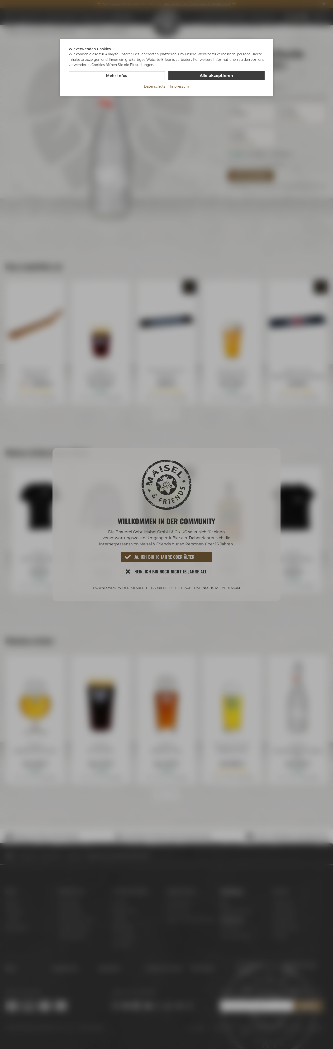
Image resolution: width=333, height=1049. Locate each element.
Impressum (179, 86)
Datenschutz (155, 86)
